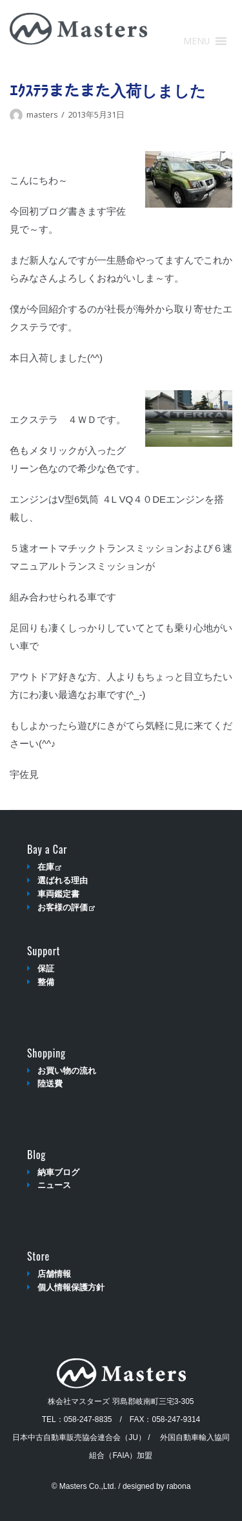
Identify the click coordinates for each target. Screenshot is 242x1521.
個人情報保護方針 (71, 1287)
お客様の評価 (66, 907)
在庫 (49, 867)
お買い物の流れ (66, 1071)
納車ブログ (58, 1172)
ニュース (54, 1185)
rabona (178, 1486)
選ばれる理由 (62, 880)
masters (42, 114)
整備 (45, 982)
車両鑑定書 (58, 894)
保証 (45, 968)
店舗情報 (54, 1274)
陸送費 (50, 1083)
